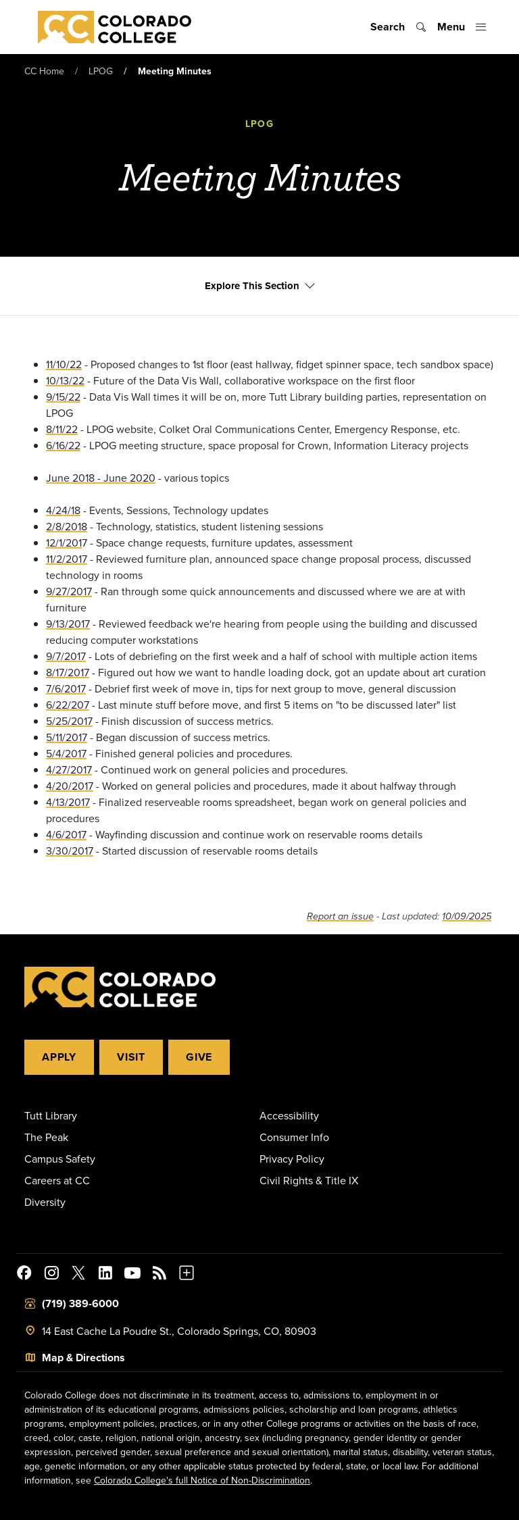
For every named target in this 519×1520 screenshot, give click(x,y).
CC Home (44, 71)
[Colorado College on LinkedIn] (105, 1275)
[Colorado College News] (159, 1275)
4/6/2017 (66, 835)
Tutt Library (50, 1115)
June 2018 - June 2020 (100, 478)
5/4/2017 (66, 753)
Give (199, 1057)
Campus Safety (59, 1158)
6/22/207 (67, 705)
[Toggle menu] (462, 27)
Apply (59, 1057)
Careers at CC (57, 1180)
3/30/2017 (69, 851)
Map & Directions (83, 1357)
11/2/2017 (66, 559)
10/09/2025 (466, 917)
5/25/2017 (69, 721)
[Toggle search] (398, 27)
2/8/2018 (66, 527)
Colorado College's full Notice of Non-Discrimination (202, 1480)
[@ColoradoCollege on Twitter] (78, 1275)
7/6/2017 (66, 689)
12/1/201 (64, 543)
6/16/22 (63, 445)
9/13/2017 (68, 624)
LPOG (101, 71)
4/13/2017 (68, 802)
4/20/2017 (69, 786)
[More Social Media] (186, 1275)
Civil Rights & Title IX (309, 1180)
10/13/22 (65, 381)
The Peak (46, 1137)
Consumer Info (294, 1137)
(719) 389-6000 (80, 1303)
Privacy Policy (292, 1158)
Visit (131, 1057)
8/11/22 (62, 429)
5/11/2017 (66, 737)
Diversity (45, 1201)
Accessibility (289, 1115)
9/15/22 (63, 397)
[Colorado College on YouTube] (132, 1275)
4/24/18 (63, 510)
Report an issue (340, 917)
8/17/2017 (67, 672)
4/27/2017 (69, 770)
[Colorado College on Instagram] (51, 1275)
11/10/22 (64, 364)
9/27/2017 (69, 591)
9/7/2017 (66, 656)
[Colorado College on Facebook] (24, 1275)
